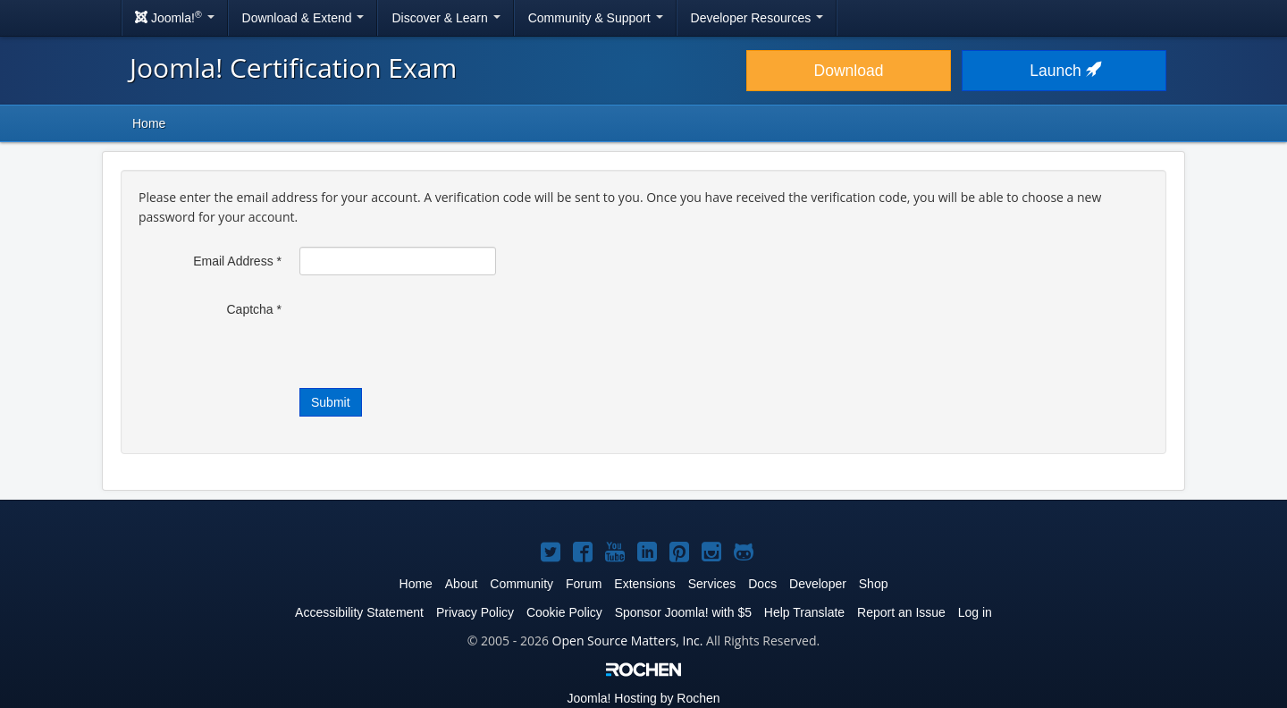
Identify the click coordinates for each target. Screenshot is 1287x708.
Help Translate (804, 612)
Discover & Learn (445, 18)
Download (849, 71)
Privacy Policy (475, 612)
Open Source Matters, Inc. (627, 640)
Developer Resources (757, 18)
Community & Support (595, 18)
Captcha (254, 309)
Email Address (237, 261)
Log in (975, 612)
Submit (330, 402)
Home (148, 123)
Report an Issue (901, 612)
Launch (1064, 71)
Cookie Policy (564, 612)
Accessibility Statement (359, 612)
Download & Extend (303, 18)
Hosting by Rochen (643, 698)
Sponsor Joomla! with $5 (683, 612)
